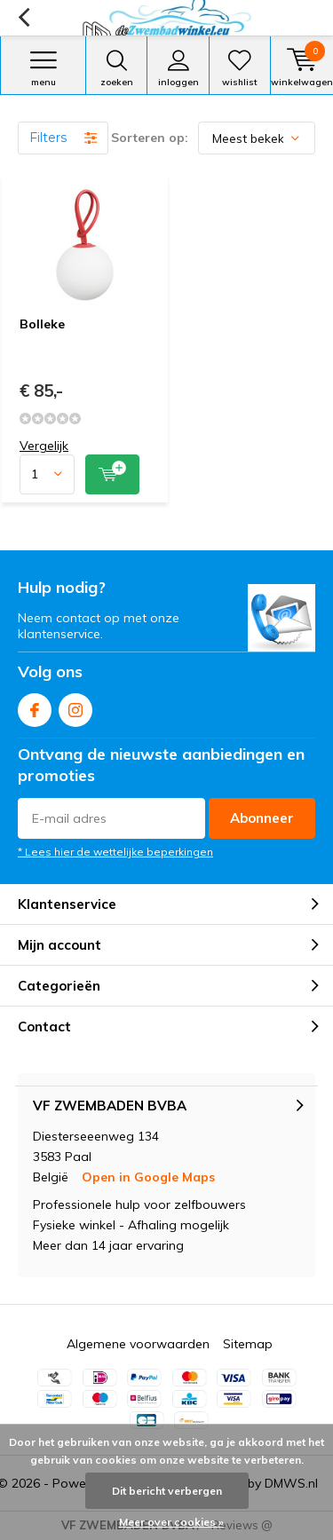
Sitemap (248, 1344)
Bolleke (42, 324)
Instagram (75, 706)
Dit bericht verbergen (167, 1490)
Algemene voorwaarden (138, 1344)
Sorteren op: (149, 138)
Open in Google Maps (148, 1177)
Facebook (35, 706)
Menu (43, 68)
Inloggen (177, 68)
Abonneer (262, 817)
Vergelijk (44, 446)
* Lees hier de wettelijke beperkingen (115, 851)
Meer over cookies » (171, 1521)
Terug (23, 18)
